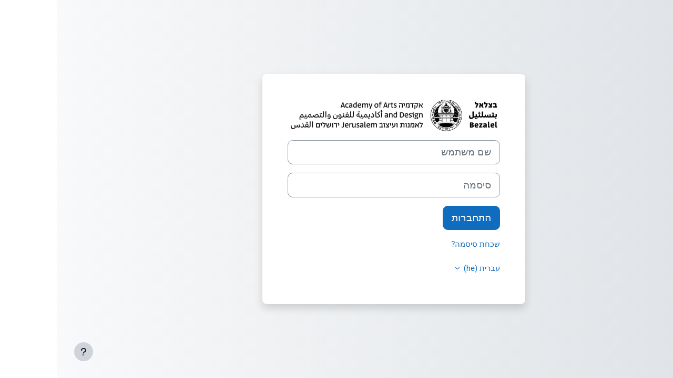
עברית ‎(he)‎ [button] (423, 268)
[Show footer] (26, 351)
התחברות (414, 218)
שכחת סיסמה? (418, 244)
